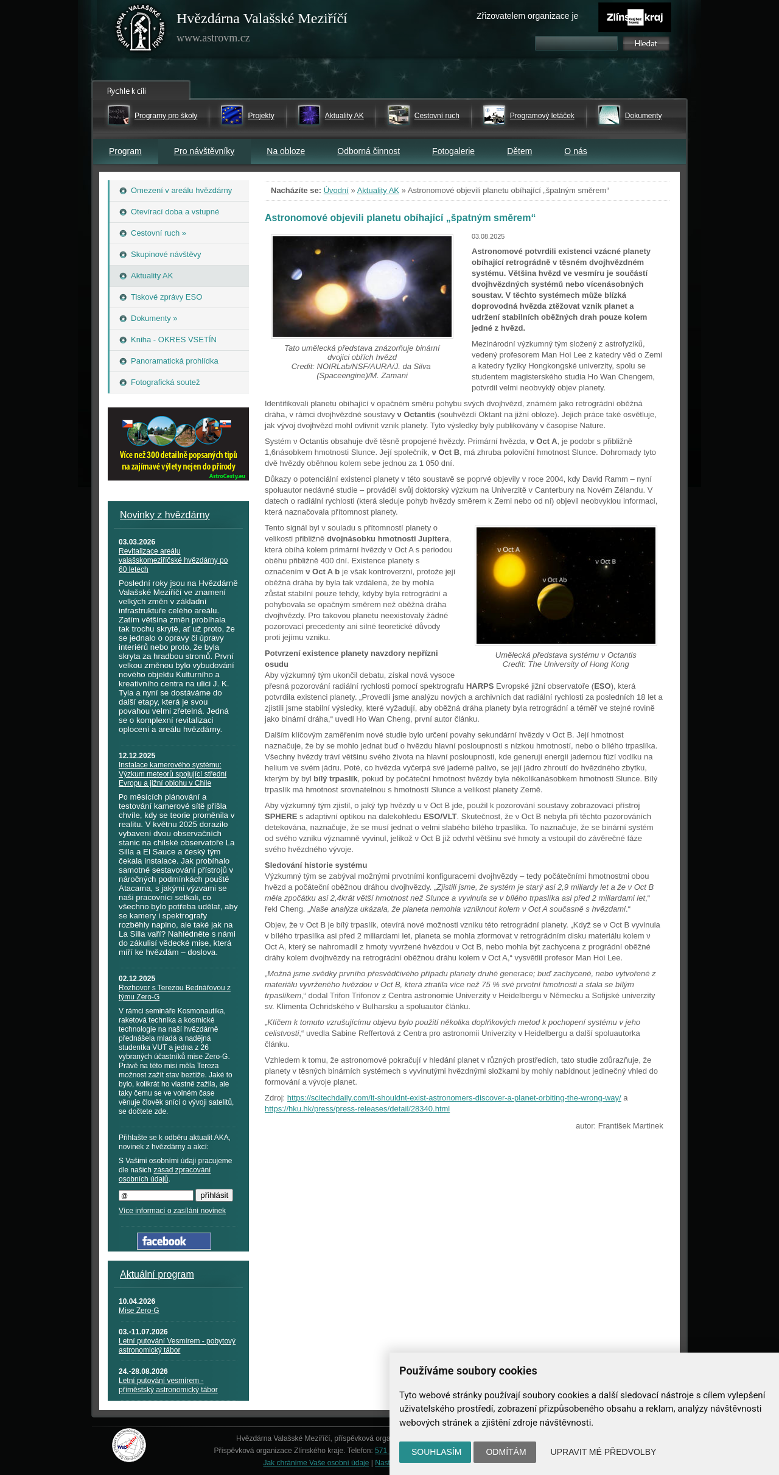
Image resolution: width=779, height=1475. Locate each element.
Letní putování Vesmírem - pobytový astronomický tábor (177, 1345)
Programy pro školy (165, 115)
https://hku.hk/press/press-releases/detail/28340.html (357, 1108)
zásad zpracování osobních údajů (165, 1174)
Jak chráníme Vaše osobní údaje (316, 1463)
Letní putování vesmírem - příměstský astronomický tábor (168, 1385)
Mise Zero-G (139, 1310)
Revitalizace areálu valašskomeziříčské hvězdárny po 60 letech (173, 560)
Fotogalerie (453, 151)
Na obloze (286, 151)
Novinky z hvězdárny (165, 515)
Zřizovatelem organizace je (527, 16)
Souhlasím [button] (436, 1452)
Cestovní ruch (436, 115)
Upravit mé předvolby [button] (604, 1452)
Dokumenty (643, 115)
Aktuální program (157, 1274)
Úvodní (336, 190)
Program (125, 151)
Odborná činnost (368, 151)
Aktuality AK (344, 115)
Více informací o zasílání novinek (172, 1210)
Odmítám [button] (506, 1452)
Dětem (519, 151)
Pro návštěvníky (204, 151)
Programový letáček (542, 115)
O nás (575, 151)
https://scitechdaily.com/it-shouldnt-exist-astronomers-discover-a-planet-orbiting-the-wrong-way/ (454, 1097)
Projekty (261, 115)
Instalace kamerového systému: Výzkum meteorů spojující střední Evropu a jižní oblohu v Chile (172, 774)
